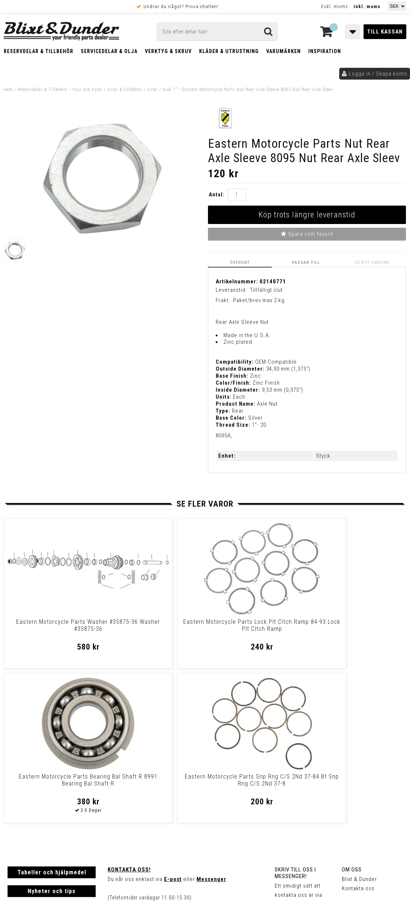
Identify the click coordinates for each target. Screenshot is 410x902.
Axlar (152, 89)
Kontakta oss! (129, 714)
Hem (8, 89)
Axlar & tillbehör (124, 89)
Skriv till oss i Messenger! (295, 717)
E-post (173, 724)
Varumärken (283, 51)
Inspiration (324, 51)
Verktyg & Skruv (168, 51)
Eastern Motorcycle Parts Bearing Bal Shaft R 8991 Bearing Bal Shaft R (256, 628)
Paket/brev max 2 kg (259, 300)
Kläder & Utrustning (229, 51)
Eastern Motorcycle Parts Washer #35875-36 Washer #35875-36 (52, 628)
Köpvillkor (20, 807)
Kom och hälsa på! (132, 761)
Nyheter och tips (52, 736)
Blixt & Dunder (359, 724)
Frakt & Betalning (29, 799)
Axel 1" (170, 89)
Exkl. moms (334, 6)
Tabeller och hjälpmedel (51, 717)
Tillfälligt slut (266, 289)
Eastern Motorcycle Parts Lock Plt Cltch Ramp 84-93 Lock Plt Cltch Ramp (154, 628)
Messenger (211, 724)
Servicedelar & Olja (109, 51)
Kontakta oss (358, 733)
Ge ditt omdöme (374, 262)
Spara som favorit (307, 234)
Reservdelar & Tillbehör (38, 51)
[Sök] (217, 31)
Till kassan (385, 31)
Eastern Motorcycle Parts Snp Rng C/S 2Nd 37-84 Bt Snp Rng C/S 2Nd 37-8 (357, 628)
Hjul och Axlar (87, 89)
